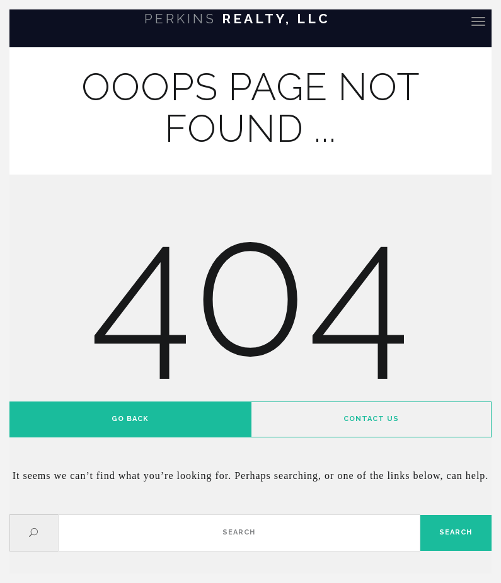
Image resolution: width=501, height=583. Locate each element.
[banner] (250, 20)
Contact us (371, 419)
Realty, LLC (237, 18)
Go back (130, 419)
